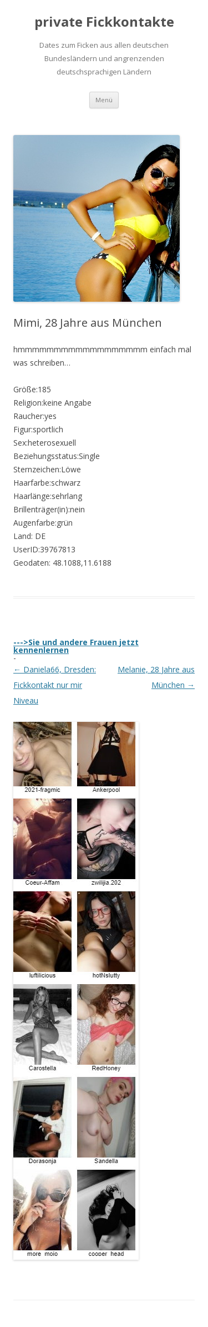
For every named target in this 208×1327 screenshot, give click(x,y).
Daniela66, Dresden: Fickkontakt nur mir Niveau (54, 685)
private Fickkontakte (104, 22)
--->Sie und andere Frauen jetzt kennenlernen (76, 646)
